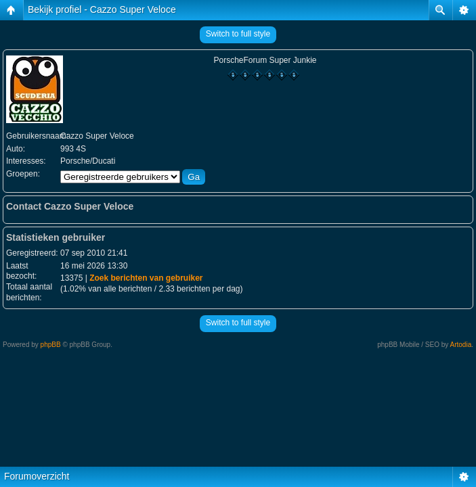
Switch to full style (238, 34)
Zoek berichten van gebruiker (145, 278)
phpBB (51, 344)
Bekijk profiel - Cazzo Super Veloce (102, 9)
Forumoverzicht (36, 476)
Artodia (461, 344)
